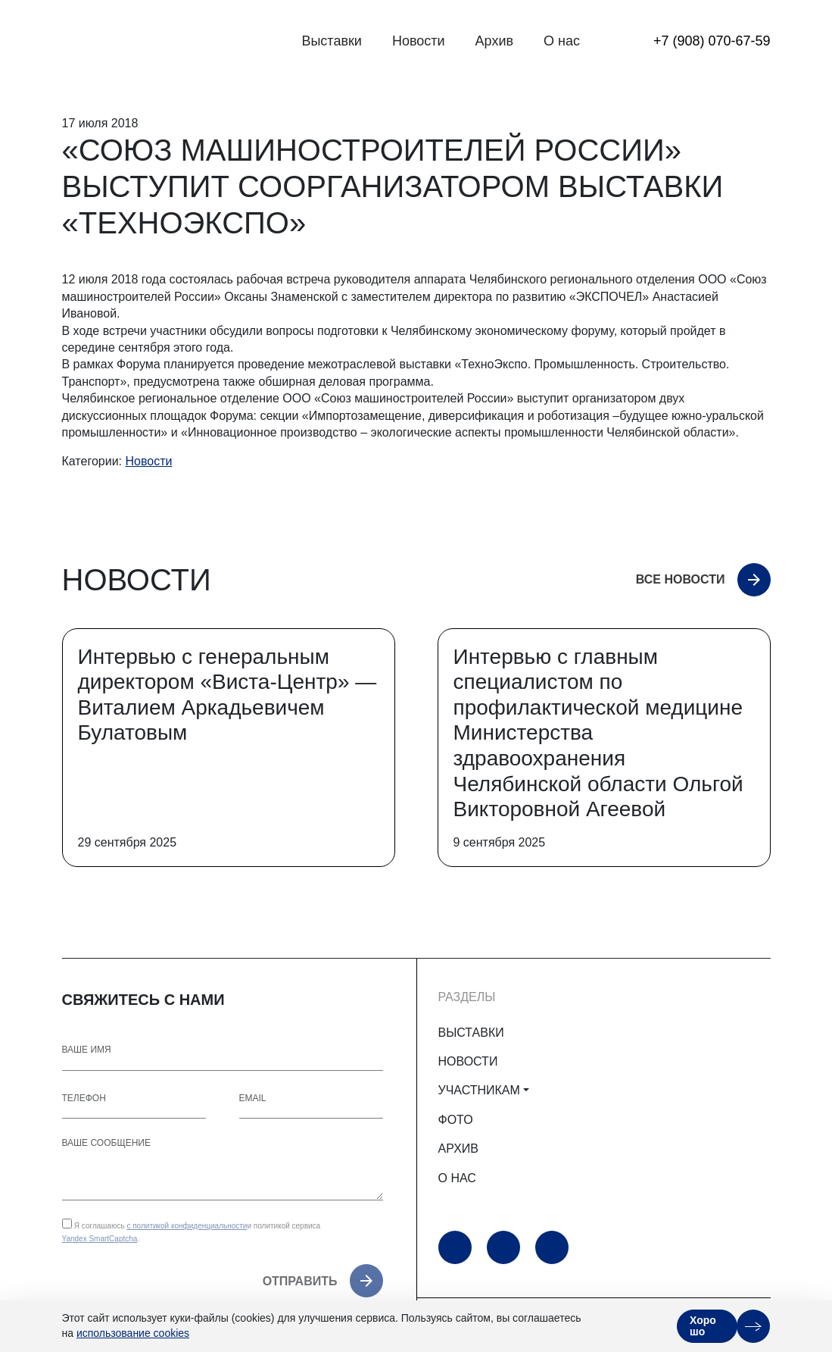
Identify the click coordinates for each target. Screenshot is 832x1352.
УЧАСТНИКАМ (479, 1090)
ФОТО (455, 1119)
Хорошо (703, 1326)
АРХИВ (458, 1148)
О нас (562, 41)
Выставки (331, 41)
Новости (418, 41)
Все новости (680, 579)
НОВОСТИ (468, 1061)
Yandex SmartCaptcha (100, 1239)
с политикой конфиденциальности (186, 1226)
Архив (494, 41)
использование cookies (132, 1333)
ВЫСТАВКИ (471, 1032)
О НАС (457, 1178)
